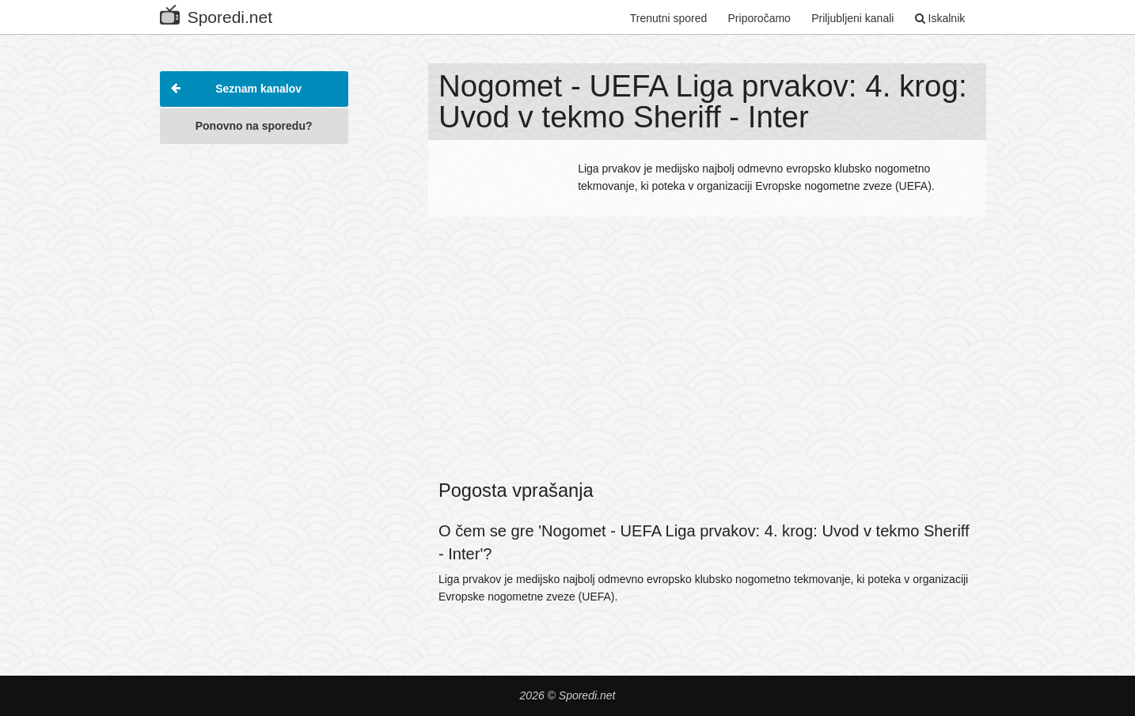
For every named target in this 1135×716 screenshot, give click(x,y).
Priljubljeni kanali (852, 18)
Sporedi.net (216, 14)
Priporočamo (759, 18)
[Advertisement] (254, 390)
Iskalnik (940, 18)
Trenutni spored (669, 18)
